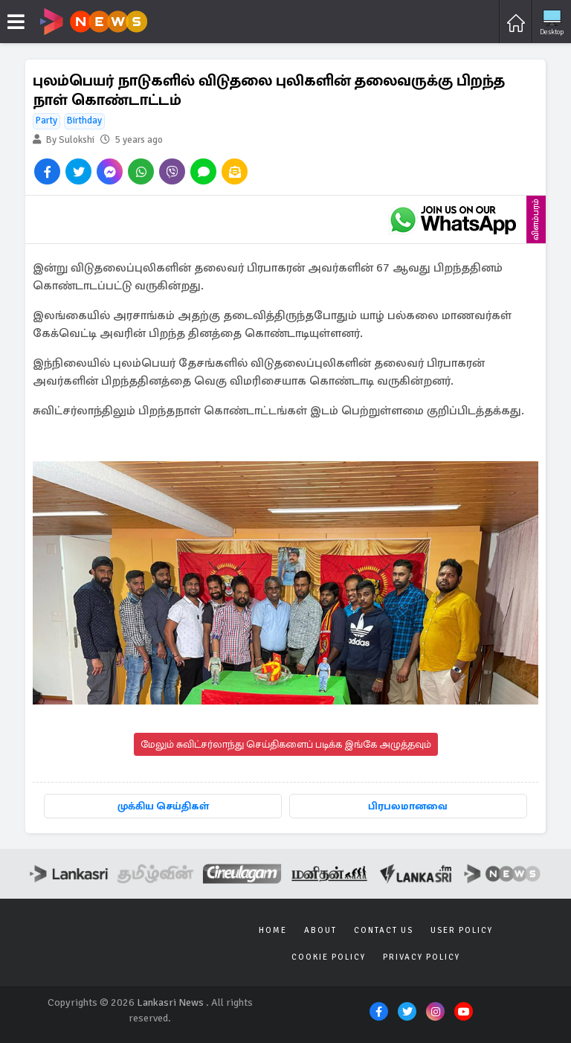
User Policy (461, 930)
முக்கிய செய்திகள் (163, 806)
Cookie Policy (328, 957)
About (320, 930)
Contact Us (383, 930)
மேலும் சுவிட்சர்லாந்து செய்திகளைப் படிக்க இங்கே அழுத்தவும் (286, 744)
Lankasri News (170, 1002)
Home (273, 930)
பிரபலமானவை (408, 806)
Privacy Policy (421, 957)
